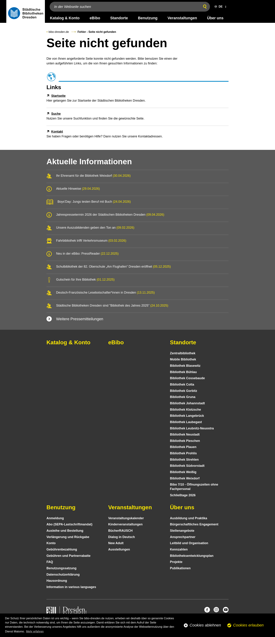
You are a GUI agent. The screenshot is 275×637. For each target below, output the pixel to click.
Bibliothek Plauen (183, 447)
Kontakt (57, 131)
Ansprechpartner (182, 537)
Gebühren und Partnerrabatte (68, 556)
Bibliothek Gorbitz (183, 391)
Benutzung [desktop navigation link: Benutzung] (148, 18)
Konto (51, 543)
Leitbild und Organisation (189, 543)
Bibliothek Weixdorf (185, 478)
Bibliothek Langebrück (187, 415)
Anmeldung (55, 518)
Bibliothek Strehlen (184, 459)
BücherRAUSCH (120, 530)
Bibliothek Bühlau (183, 372)
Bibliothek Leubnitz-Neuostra (192, 428)
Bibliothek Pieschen (185, 441)
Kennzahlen (179, 549)
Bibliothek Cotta (182, 384)
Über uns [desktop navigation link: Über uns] (215, 18)
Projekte (176, 562)
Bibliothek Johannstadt (187, 403)
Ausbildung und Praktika (188, 518)
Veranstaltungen (130, 507)
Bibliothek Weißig (183, 472)
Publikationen (180, 568)
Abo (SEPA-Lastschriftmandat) (69, 524)
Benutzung (60, 507)
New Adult (115, 543)
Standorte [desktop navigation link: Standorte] (119, 18)
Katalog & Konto (68, 342)
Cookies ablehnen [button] (205, 625)
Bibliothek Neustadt (185, 434)
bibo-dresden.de (59, 31)
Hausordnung (56, 580)
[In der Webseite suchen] (124, 7)
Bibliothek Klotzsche (185, 409)
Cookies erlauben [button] (248, 625)
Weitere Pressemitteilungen (79, 319)
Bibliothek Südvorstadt (187, 465)
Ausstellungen (119, 549)
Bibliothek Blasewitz (185, 365)
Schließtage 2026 (183, 495)
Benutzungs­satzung (61, 568)
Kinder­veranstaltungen (125, 524)
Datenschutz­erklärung (63, 574)
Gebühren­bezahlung (61, 549)
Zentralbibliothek (182, 353)
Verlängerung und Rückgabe (67, 537)
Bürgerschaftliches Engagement (194, 524)
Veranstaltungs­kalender (126, 518)
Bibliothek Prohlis (183, 453)
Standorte (183, 342)
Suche (56, 113)
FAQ (49, 562)
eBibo (116, 342)
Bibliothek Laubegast (186, 422)
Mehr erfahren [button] (35, 631)
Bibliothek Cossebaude (187, 378)
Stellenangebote (182, 530)
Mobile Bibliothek (183, 359)
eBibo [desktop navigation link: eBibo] (95, 18)
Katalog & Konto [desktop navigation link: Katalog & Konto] (65, 18)
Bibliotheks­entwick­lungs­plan (191, 556)
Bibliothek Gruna (182, 397)
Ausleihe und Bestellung (64, 530)
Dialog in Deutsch (121, 537)
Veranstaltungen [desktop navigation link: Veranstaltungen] (182, 18)
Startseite (58, 96)
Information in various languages (71, 587)
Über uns (182, 507)
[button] (220, 7)
